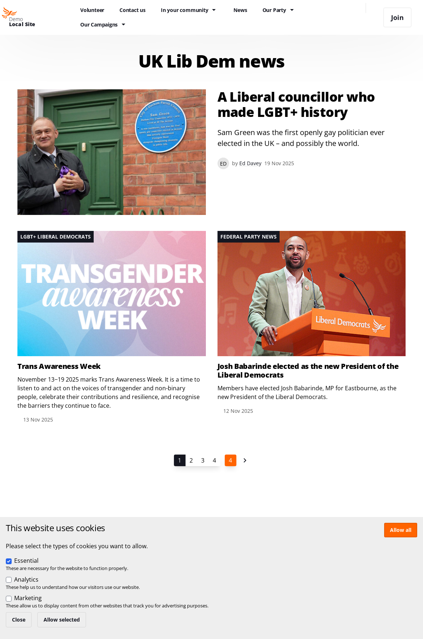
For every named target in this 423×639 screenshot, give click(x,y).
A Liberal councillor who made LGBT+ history (296, 104)
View (211, 152)
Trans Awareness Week (59, 366)
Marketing (28, 598)
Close (18, 619)
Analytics (26, 579)
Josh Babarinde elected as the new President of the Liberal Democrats (308, 370)
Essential (26, 561)
